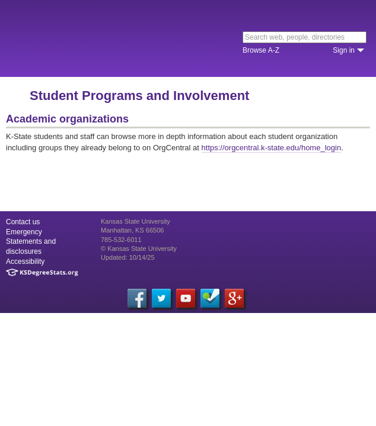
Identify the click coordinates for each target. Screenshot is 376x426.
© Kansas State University (139, 248)
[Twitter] (161, 298)
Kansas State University (108, 38)
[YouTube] (185, 298)
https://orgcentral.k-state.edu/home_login (272, 147)
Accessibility (25, 261)
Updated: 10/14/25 (128, 257)
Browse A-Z (261, 50)
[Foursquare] (209, 298)
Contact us (23, 222)
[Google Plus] (234, 298)
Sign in (344, 50)
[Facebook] (137, 298)
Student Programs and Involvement (139, 95)
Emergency (24, 232)
